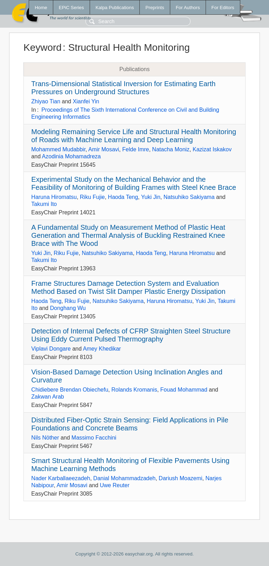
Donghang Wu (68, 308)
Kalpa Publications (115, 7)
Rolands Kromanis (134, 390)
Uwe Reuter (114, 485)
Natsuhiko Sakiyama (189, 197)
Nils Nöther (45, 438)
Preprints (154, 7)
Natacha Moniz (170, 149)
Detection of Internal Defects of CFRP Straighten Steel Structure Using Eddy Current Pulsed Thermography (130, 335)
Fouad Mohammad (183, 390)
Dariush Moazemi (180, 478)
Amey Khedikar (102, 349)
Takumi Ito (44, 204)
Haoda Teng (123, 197)
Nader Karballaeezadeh (60, 478)
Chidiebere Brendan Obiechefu (69, 390)
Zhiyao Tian (45, 101)
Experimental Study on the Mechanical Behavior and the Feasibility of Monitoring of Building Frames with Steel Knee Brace (133, 183)
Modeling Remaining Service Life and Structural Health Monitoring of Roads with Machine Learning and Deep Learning (133, 136)
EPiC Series (71, 7)
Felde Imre (135, 149)
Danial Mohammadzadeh (124, 478)
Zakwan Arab (47, 397)
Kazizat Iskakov (212, 149)
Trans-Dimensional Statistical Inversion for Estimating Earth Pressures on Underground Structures (123, 88)
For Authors (188, 7)
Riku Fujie (92, 197)
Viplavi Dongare (51, 349)
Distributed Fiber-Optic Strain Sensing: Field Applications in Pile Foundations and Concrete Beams (129, 424)
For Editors (223, 7)
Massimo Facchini (93, 438)
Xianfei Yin (86, 101)
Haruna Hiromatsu (54, 197)
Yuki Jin (150, 197)
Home (41, 7)
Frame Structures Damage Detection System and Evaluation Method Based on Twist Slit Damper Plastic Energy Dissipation (128, 287)
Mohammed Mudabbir (58, 149)
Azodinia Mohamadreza (71, 156)
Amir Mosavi (103, 149)
